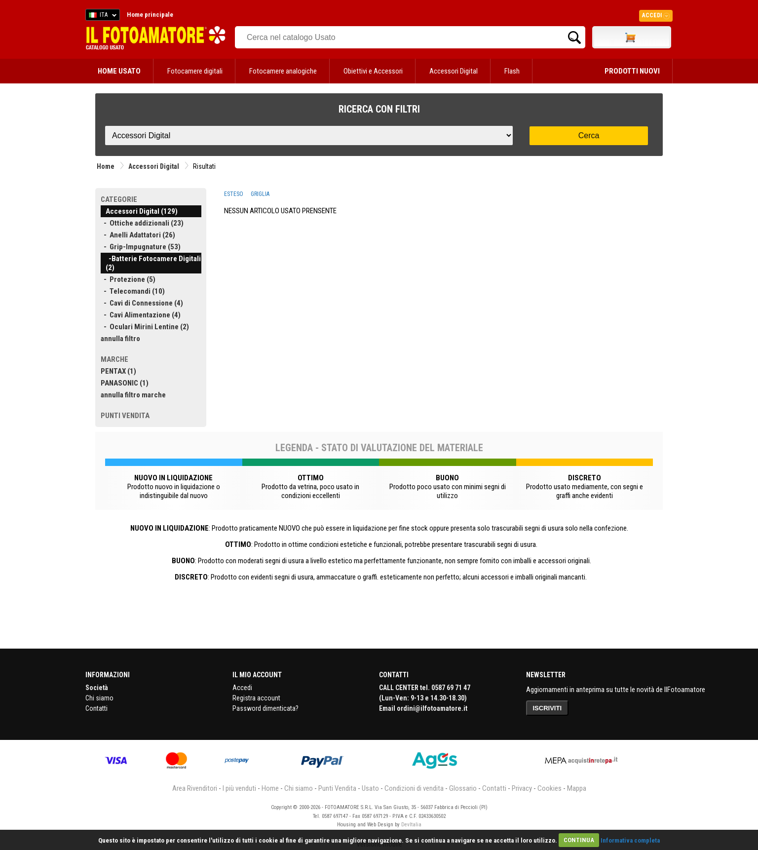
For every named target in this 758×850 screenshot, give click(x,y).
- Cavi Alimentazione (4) (141, 314)
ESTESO (233, 194)
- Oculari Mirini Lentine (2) (145, 326)
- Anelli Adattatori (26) (138, 235)
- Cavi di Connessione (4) (142, 303)
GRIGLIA (260, 194)
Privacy (522, 788)
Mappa (576, 788)
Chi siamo (99, 698)
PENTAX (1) (118, 371)
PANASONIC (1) (125, 383)
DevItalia (411, 824)
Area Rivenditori (194, 788)
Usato (370, 788)
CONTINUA (579, 840)
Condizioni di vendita (414, 788)
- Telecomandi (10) (133, 291)
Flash (512, 71)
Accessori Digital (453, 71)
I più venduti (239, 788)
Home (105, 166)
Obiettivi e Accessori (373, 71)
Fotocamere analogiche (283, 71)
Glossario (463, 788)
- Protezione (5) (128, 279)
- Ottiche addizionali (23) (142, 223)
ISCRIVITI (547, 708)
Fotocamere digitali (195, 71)
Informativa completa (630, 840)
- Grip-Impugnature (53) (141, 246)
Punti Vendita (337, 788)
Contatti (96, 708)
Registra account (256, 698)
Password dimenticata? (265, 708)
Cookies (549, 788)
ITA (100, 16)
